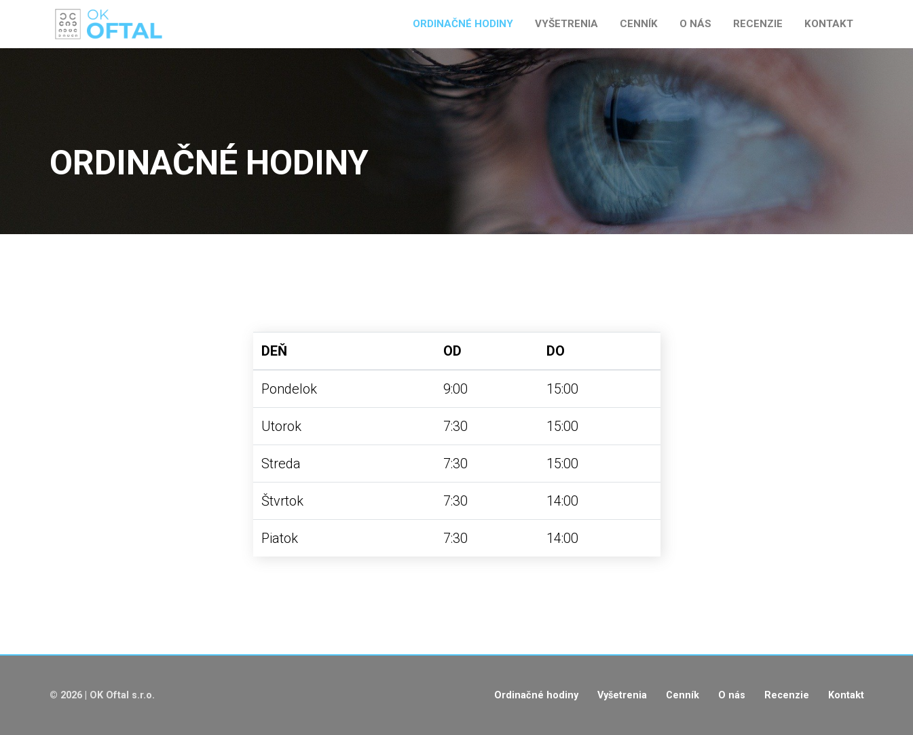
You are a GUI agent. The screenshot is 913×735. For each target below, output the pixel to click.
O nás (695, 24)
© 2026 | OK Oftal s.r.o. (102, 695)
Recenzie (758, 24)
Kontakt (828, 24)
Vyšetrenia (566, 24)
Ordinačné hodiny (463, 24)
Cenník (639, 24)
